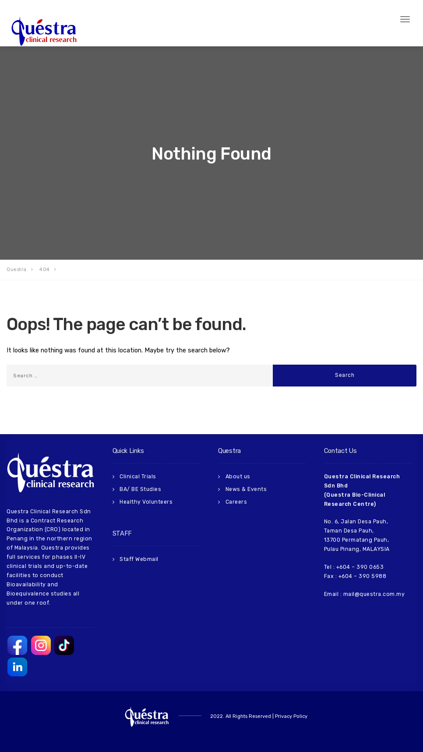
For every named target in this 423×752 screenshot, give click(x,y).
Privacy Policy (291, 716)
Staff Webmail (139, 559)
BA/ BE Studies (140, 489)
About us (238, 476)
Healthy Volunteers (146, 502)
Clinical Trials (138, 476)
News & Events (246, 489)
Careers (236, 502)
